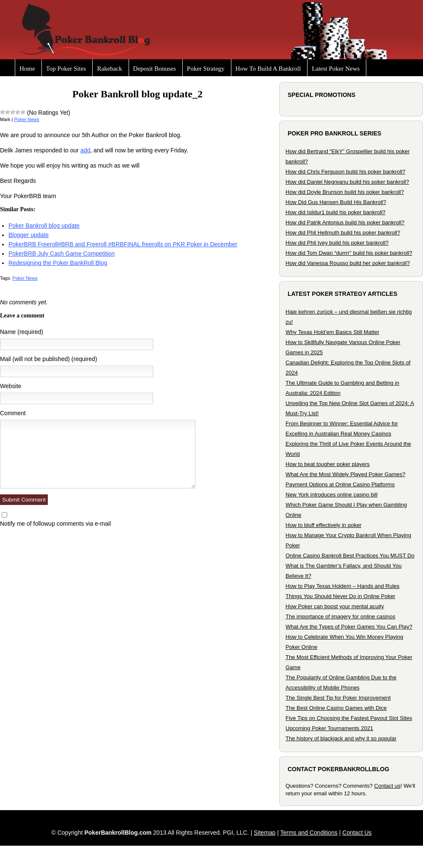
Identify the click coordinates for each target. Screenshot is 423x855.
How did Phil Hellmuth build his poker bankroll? (343, 232)
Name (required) (21, 331)
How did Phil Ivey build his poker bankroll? (337, 243)
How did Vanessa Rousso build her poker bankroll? (348, 263)
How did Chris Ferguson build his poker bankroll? (345, 171)
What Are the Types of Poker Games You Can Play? (349, 626)
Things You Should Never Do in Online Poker (340, 596)
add (85, 150)
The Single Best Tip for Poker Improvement (338, 698)
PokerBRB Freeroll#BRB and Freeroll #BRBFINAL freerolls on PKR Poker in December (122, 244)
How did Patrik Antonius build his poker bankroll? (345, 222)
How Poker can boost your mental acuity (335, 606)
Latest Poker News (336, 68)
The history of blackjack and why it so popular (341, 738)
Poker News (26, 119)
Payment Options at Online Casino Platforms (340, 484)
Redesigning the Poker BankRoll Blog (57, 262)
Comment (13, 413)
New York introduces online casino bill (332, 494)
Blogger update (28, 235)
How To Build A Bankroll (268, 68)
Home (27, 68)
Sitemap (264, 832)
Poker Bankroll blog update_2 (137, 93)
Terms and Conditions (308, 832)
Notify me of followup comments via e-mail (55, 523)
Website (10, 386)
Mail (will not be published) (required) (48, 359)
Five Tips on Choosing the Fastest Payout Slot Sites (349, 718)
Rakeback (109, 68)
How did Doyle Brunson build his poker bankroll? (345, 192)
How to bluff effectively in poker (323, 525)
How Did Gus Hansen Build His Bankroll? (336, 202)
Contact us (387, 786)
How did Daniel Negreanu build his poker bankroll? (347, 182)
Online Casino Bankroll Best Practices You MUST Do (350, 555)
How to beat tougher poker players (328, 464)
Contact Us (356, 832)
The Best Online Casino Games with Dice (336, 708)
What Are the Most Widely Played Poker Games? (345, 474)
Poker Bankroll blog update (44, 225)
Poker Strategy (206, 68)
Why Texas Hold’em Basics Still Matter (332, 332)
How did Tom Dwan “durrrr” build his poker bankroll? (349, 253)
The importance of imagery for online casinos (340, 616)
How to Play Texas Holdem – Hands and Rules (342, 586)
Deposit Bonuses (154, 68)
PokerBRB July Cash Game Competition (61, 253)
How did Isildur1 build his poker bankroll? (335, 212)
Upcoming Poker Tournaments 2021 (329, 728)
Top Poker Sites (66, 68)
